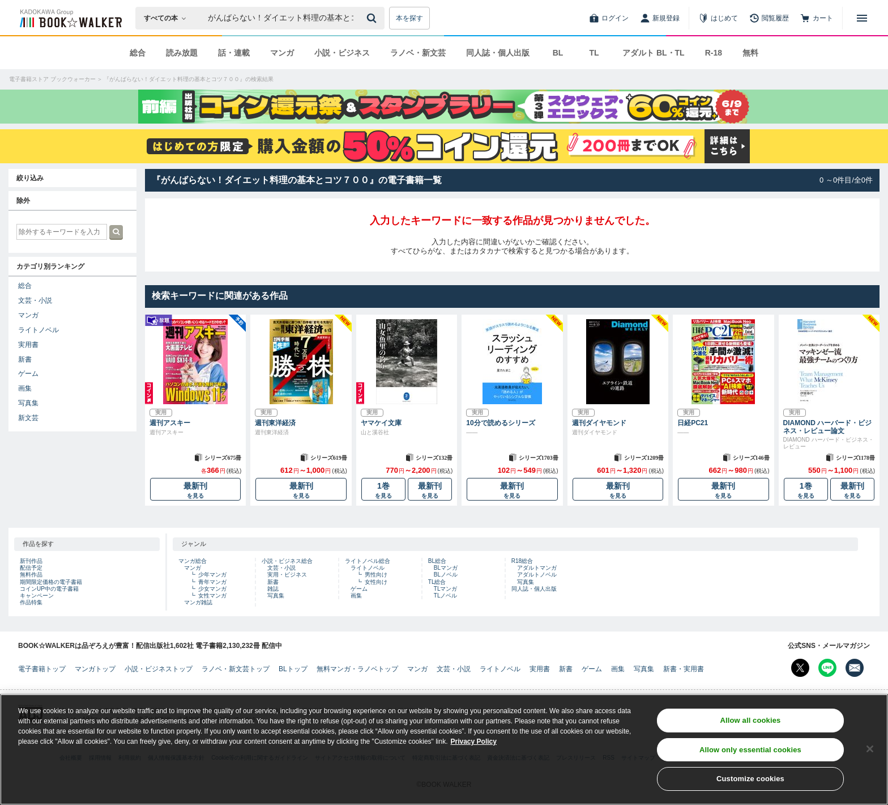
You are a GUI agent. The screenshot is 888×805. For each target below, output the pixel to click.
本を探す (409, 18)
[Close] (869, 748)
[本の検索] (168, 18)
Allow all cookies (750, 720)
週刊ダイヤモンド (599, 423)
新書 (25, 359)
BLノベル (446, 574)
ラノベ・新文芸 (418, 52)
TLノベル (446, 595)
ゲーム (28, 374)
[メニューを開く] (861, 18)
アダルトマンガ (537, 568)
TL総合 (437, 582)
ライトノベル (38, 330)
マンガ (282, 52)
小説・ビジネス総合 (287, 561)
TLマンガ (446, 589)
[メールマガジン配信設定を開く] (854, 667)
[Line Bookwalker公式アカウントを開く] (827, 667)
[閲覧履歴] (769, 18)
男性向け (376, 574)
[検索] (373, 18)
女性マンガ (212, 595)
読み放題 (182, 52)
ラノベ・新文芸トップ (236, 669)
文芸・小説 (35, 300)
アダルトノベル (537, 574)
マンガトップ (95, 669)
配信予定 (31, 568)
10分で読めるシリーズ (500, 423)
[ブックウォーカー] (70, 18)
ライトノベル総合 (367, 561)
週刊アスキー (170, 423)
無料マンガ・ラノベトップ (357, 669)
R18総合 (522, 561)
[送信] (373, 18)
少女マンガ (212, 589)
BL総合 (437, 561)
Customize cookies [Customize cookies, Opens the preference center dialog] (750, 779)
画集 (25, 388)
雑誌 (273, 589)
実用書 (28, 345)
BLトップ (293, 669)
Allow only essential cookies (750, 749)
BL (558, 52)
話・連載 (234, 52)
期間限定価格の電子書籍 (51, 582)
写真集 (28, 403)
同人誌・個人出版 (498, 52)
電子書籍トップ (42, 669)
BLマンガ (446, 568)
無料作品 (31, 574)
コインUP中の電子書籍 (49, 589)
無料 (750, 52)
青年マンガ (212, 582)
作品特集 (31, 602)
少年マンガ (212, 574)
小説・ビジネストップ (159, 669)
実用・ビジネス (287, 574)
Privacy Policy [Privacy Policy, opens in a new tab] (474, 741)
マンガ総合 (192, 561)
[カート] (816, 18)
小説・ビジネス (342, 52)
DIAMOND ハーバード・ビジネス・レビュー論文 (827, 427)
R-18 (713, 52)
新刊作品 (31, 561)
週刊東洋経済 (275, 423)
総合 (138, 52)
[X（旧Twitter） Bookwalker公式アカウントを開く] (800, 667)
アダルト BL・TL (653, 52)
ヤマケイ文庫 (381, 423)
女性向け (376, 582)
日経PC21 (692, 423)
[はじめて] (718, 18)
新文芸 (28, 418)
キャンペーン (37, 595)
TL (594, 52)
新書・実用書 (683, 669)
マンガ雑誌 (198, 602)
